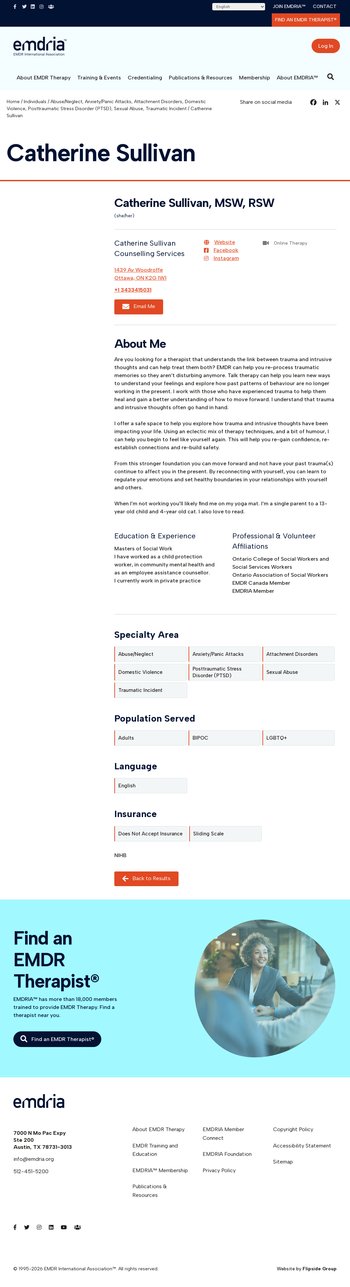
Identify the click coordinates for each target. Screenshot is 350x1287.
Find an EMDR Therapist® (306, 20)
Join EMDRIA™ (289, 6)
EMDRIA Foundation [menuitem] (227, 1154)
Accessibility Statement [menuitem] (302, 1145)
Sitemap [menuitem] (283, 1162)
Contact (325, 6)
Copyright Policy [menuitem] (293, 1129)
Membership (254, 77)
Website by (307, 1269)
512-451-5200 (30, 1171)
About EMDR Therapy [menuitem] (158, 1129)
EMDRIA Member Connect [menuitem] (223, 1133)
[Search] (331, 77)
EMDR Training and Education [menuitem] (155, 1149)
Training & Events (99, 77)
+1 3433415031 (132, 290)
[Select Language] (238, 6)
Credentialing (145, 77)
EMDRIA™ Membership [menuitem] (160, 1170)
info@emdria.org (33, 1159)
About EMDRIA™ (297, 77)
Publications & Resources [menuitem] (149, 1190)
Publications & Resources (200, 77)
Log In (325, 46)
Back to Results (146, 878)
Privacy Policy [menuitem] (219, 1170)
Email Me (138, 306)
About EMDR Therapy (44, 77)
